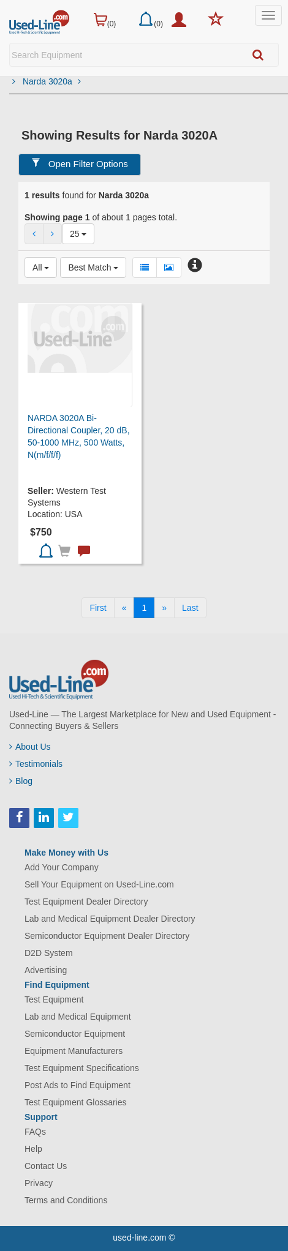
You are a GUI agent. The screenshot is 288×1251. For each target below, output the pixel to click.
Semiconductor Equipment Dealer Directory (107, 936)
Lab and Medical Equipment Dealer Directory (110, 919)
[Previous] (124, 607)
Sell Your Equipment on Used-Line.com (99, 884)
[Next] (164, 607)
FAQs (35, 1132)
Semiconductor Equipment (75, 1034)
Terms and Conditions (66, 1200)
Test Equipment (54, 999)
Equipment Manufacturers (74, 1051)
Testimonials (36, 764)
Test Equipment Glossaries (76, 1102)
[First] (97, 607)
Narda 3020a (52, 81)
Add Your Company (62, 867)
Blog (20, 781)
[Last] (190, 607)
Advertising (46, 970)
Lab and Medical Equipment (78, 1016)
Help (33, 1149)
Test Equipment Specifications (82, 1068)
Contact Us (46, 1166)
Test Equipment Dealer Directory (86, 901)
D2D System (49, 953)
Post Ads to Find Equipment (78, 1085)
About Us (30, 747)
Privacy (39, 1183)
